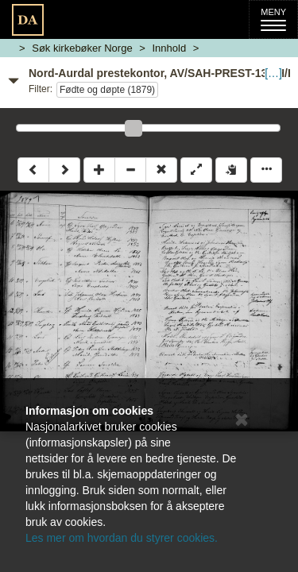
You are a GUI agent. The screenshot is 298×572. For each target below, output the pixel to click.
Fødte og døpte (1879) (107, 89)
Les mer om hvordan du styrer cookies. (121, 537)
